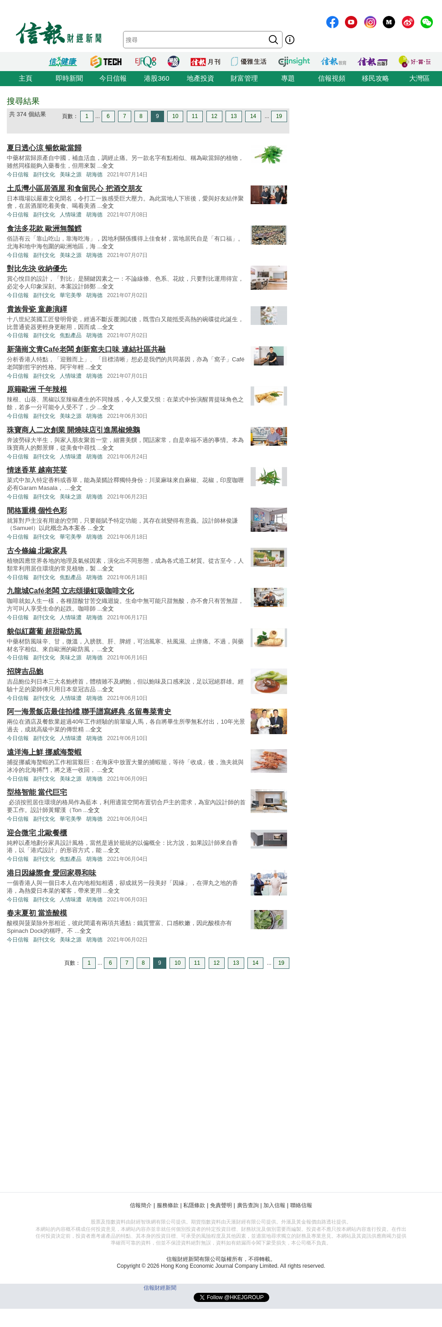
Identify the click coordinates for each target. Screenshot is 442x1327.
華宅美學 (71, 295)
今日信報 (113, 78)
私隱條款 (194, 1205)
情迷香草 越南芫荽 (37, 470)
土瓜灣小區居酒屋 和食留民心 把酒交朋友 (74, 188)
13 (233, 116)
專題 (288, 78)
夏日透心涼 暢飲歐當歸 (44, 148)
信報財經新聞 (160, 1288)
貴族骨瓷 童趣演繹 (37, 309)
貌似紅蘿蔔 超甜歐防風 (44, 631)
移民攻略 (375, 78)
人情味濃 (71, 214)
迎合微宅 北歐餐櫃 (37, 833)
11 (195, 116)
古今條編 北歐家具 (37, 551)
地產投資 (200, 78)
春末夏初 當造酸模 (37, 913)
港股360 (156, 78)
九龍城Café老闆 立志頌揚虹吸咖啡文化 (70, 591)
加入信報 (274, 1205)
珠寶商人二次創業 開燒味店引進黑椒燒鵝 (73, 430)
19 (279, 116)
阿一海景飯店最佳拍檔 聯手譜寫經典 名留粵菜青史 (89, 711)
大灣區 (419, 78)
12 (214, 116)
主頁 (25, 78)
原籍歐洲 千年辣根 (37, 389)
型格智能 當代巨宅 (37, 792)
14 (253, 116)
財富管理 (244, 78)
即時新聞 (69, 78)
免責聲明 (221, 1205)
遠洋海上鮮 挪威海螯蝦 (44, 752)
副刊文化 (44, 174)
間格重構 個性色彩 (37, 510)
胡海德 (94, 174)
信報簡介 (141, 1205)
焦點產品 (71, 335)
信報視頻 (331, 78)
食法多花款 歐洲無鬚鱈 (44, 228)
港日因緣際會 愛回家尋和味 (51, 873)
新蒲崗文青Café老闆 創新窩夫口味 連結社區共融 (86, 349)
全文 (108, 165)
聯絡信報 (301, 1205)
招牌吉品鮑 (25, 671)
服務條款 (168, 1205)
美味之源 (71, 174)
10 (175, 116)
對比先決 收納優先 (37, 269)
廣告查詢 (248, 1205)
